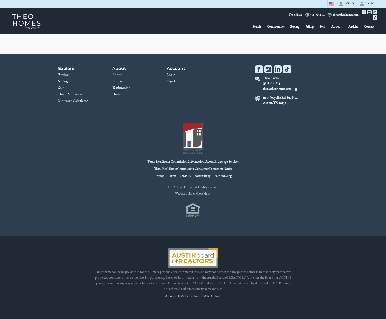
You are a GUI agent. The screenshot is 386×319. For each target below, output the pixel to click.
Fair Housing (223, 176)
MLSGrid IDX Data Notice (182, 296)
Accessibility (202, 176)
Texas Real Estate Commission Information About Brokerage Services (193, 162)
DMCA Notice (212, 296)
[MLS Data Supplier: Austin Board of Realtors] (193, 258)
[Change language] (331, 3)
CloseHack (203, 194)
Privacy (159, 176)
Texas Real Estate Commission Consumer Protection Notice (193, 169)
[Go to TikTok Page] (375, 17)
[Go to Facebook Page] (364, 12)
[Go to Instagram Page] (369, 12)
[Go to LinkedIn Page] (375, 12)
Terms (172, 176)
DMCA (185, 176)
